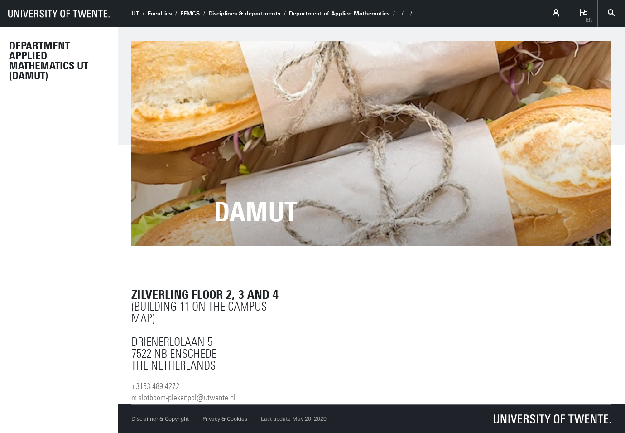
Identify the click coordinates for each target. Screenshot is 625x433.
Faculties (160, 13)
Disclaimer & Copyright (160, 419)
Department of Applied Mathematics (339, 13)
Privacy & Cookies (224, 419)
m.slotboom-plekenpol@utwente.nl (183, 398)
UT (135, 13)
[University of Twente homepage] (59, 13)
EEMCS (190, 13)
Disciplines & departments (244, 13)
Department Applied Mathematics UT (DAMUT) (48, 61)
